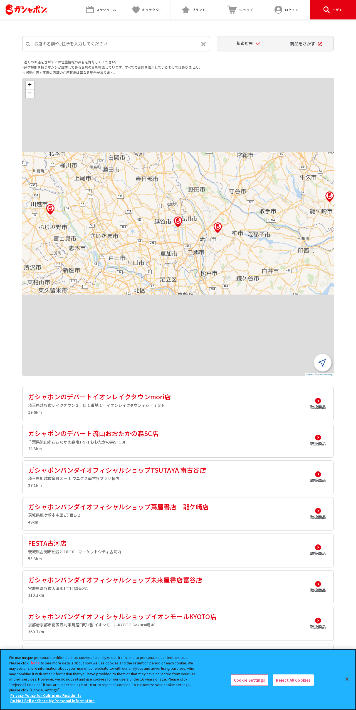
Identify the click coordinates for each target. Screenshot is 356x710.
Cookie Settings (249, 679)
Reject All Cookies (293, 679)
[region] (178, 679)
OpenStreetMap (324, 374)
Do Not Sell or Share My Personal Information (52, 700)
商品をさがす (306, 43)
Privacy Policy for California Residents (45, 695)
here (35, 663)
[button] (178, 221)
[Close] (347, 679)
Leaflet (309, 374)
